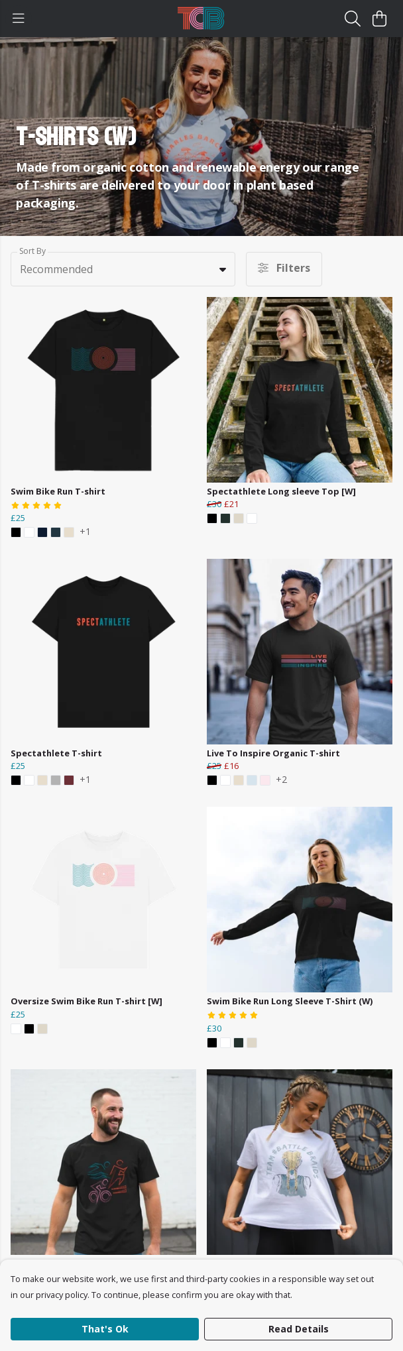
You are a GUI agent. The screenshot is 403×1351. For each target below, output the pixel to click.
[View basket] (379, 18)
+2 (281, 780)
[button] (222, 269)
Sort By (32, 251)
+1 (85, 532)
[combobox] (123, 269)
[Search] (352, 18)
